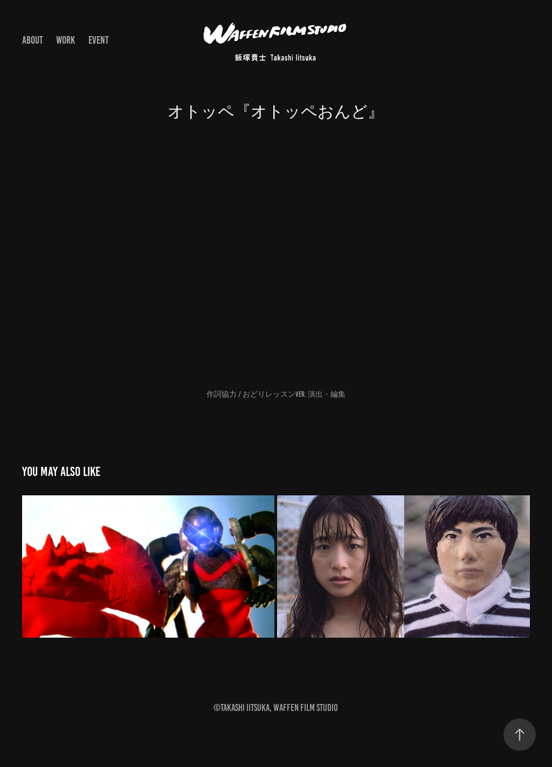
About (32, 40)
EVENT (98, 40)
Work (65, 40)
